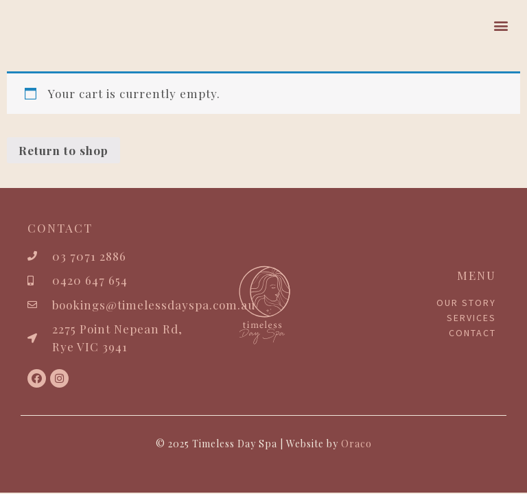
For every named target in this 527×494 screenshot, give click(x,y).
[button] (501, 25)
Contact (472, 333)
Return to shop (63, 150)
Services (471, 317)
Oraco (356, 443)
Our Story (466, 302)
